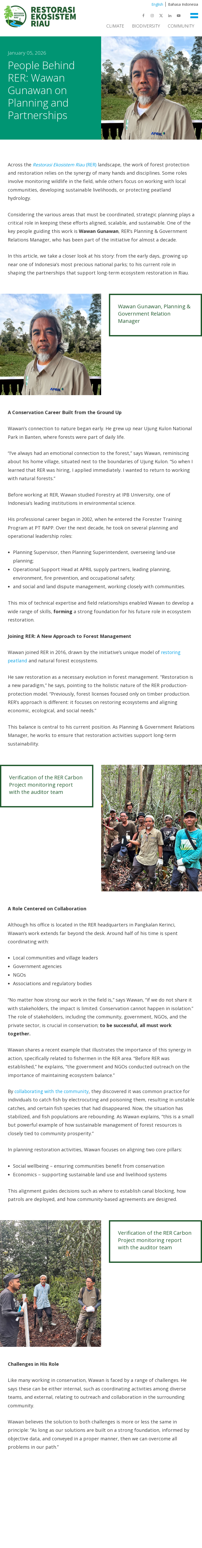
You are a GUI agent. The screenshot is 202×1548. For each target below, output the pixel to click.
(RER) (66, 164)
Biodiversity (146, 26)
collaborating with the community (53, 1091)
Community (181, 26)
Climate (115, 26)
